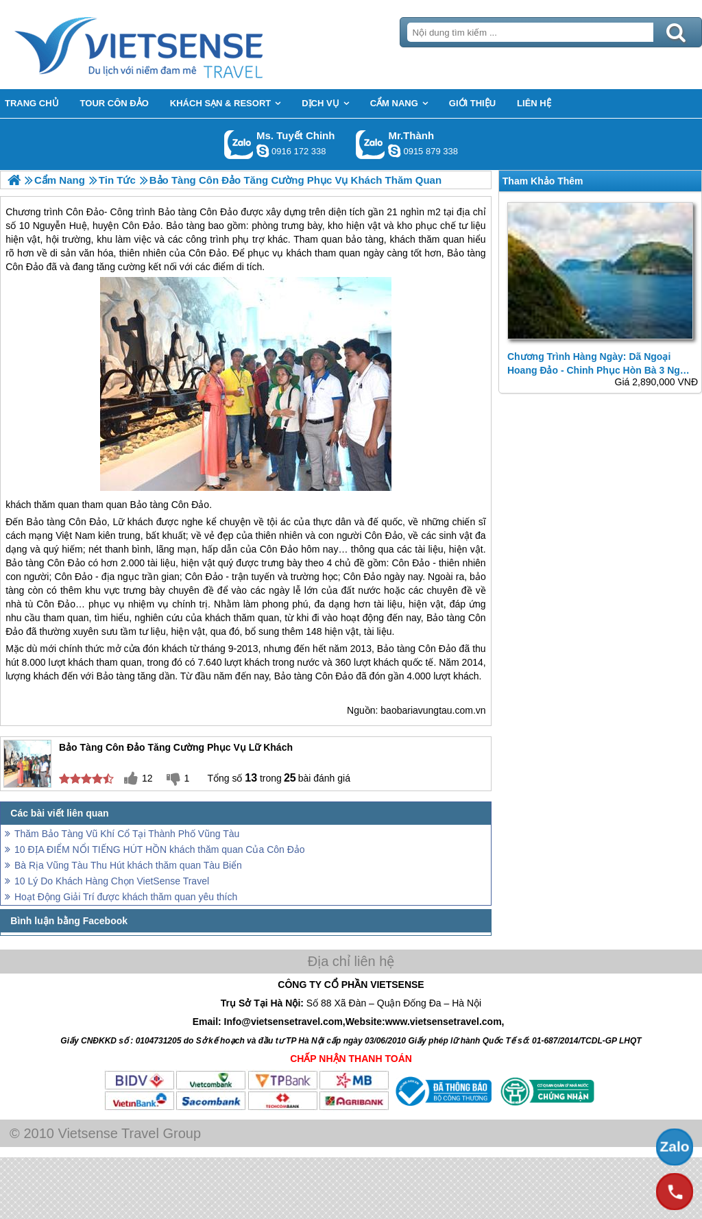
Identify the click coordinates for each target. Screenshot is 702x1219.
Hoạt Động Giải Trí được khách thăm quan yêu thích (125, 896)
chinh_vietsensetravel (262, 151)
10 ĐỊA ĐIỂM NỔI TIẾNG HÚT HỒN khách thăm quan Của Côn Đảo (159, 849)
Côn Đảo (190, 504)
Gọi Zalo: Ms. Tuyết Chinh (238, 144)
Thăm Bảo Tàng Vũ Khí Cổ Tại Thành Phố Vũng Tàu (126, 833)
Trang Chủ (173, 44)
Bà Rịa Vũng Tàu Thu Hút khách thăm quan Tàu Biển (128, 865)
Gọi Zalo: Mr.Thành (370, 144)
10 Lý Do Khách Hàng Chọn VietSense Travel (111, 881)
